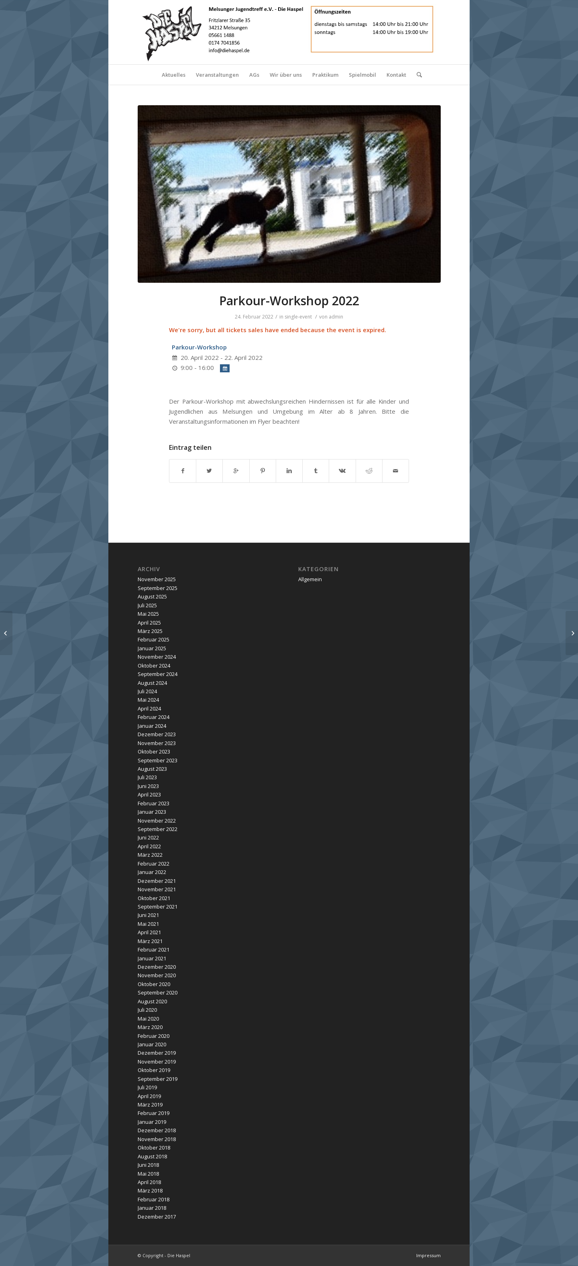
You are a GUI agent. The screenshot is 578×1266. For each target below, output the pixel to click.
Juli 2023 (147, 777)
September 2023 (157, 760)
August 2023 (152, 768)
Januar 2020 (152, 1044)
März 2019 (150, 1104)
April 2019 (149, 1096)
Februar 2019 (153, 1113)
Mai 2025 (148, 613)
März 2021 (150, 941)
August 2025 (152, 596)
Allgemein (310, 579)
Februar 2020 (153, 1035)
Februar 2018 (153, 1199)
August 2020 (152, 1001)
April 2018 (149, 1182)
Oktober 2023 (154, 751)
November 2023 (157, 743)
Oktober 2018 (154, 1147)
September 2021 (157, 906)
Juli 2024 (147, 691)
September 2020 (157, 992)
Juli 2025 (147, 605)
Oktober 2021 (154, 898)
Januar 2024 (152, 725)
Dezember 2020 (157, 966)
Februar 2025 (153, 639)
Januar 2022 (152, 872)
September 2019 (157, 1078)
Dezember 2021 (157, 880)
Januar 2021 (152, 958)
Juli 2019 (147, 1087)
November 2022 (157, 820)
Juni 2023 (148, 786)
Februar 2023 (153, 803)
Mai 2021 (148, 923)
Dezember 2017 (157, 1216)
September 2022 (157, 829)
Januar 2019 (152, 1121)
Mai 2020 (148, 1018)
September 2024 (157, 674)
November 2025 (157, 579)
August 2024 (152, 682)
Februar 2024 (153, 717)
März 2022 (150, 854)
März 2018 (150, 1190)
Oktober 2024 (154, 665)
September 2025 (157, 588)
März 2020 (150, 1027)
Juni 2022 (148, 837)
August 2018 (152, 1156)
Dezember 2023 (157, 734)
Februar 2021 (153, 949)
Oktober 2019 (154, 1070)
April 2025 (149, 622)
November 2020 (157, 975)
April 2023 (149, 794)
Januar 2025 (152, 648)
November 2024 (157, 656)
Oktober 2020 (154, 984)
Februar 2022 (153, 863)
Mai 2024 (148, 699)
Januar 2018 (152, 1207)
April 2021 (149, 932)
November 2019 (157, 1061)
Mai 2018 (148, 1173)
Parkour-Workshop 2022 (289, 300)
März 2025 (150, 631)
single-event (298, 316)
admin (336, 316)
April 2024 (149, 708)
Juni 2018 (148, 1164)
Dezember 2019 (157, 1052)
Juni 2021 (148, 915)
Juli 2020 (147, 1009)
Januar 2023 (152, 811)
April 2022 (149, 846)
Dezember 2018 (157, 1130)
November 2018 (157, 1139)
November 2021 (157, 889)
